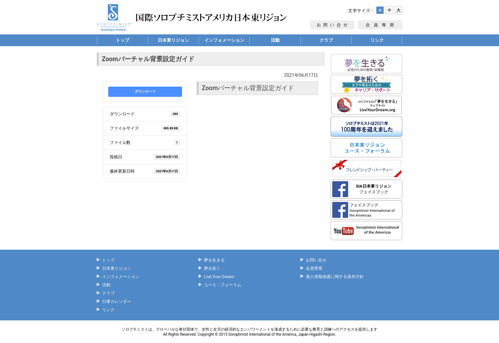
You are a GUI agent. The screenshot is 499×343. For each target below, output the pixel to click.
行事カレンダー (116, 301)
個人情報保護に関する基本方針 (335, 276)
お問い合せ (316, 260)
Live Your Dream (219, 276)
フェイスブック (373, 189)
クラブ (326, 40)
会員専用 (314, 268)
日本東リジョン (173, 40)
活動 (275, 40)
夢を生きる (214, 260)
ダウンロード (145, 91)
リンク (377, 40)
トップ (122, 40)
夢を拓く (212, 268)
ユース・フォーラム (222, 284)
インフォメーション (224, 40)
